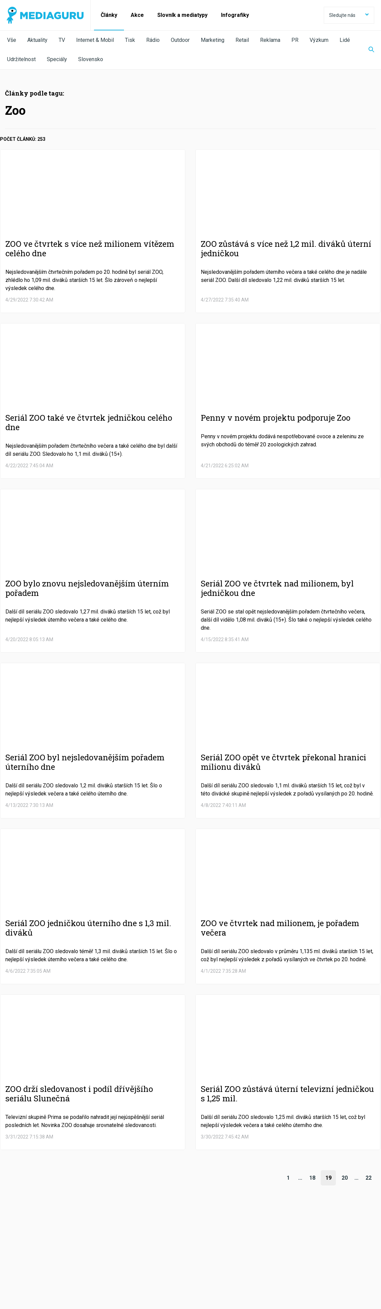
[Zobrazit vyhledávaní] (367, 50)
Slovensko (90, 59)
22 (369, 1178)
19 (328, 1178)
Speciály (57, 59)
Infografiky (235, 15)
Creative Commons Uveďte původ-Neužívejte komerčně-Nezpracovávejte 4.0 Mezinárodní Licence (99, 1291)
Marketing (212, 40)
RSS (321, 1253)
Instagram (254, 1253)
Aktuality (37, 40)
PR (294, 40)
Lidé (345, 40)
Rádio (153, 40)
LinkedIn (178, 1253)
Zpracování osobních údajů (91, 1272)
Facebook (39, 1253)
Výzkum (319, 40)
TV (62, 40)
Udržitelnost (21, 59)
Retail (242, 40)
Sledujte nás (349, 15)
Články (109, 15)
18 (312, 1178)
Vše (11, 40)
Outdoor (180, 40)
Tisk (130, 40)
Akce (137, 15)
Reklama (270, 40)
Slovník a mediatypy (182, 15)
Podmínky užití (41, 1272)
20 (345, 1178)
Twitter (108, 1253)
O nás (13, 1272)
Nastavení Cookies (146, 1272)
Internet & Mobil (95, 40)
